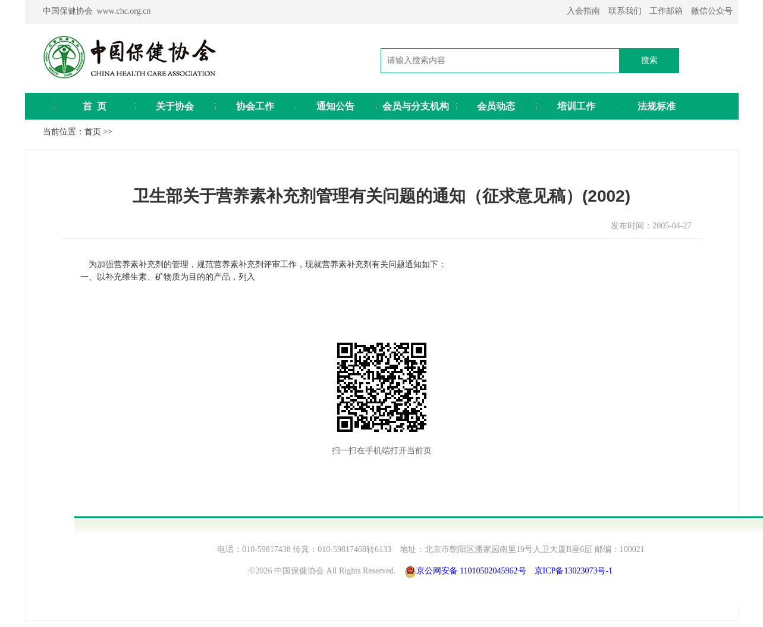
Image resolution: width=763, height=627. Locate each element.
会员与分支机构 (415, 106)
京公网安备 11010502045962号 (471, 570)
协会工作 (255, 106)
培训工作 (576, 106)
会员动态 (496, 106)
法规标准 (657, 106)
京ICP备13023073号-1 (574, 570)
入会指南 (583, 11)
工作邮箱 (666, 11)
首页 (92, 131)
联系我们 (625, 11)
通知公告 (335, 106)
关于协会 (175, 106)
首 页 (94, 106)
